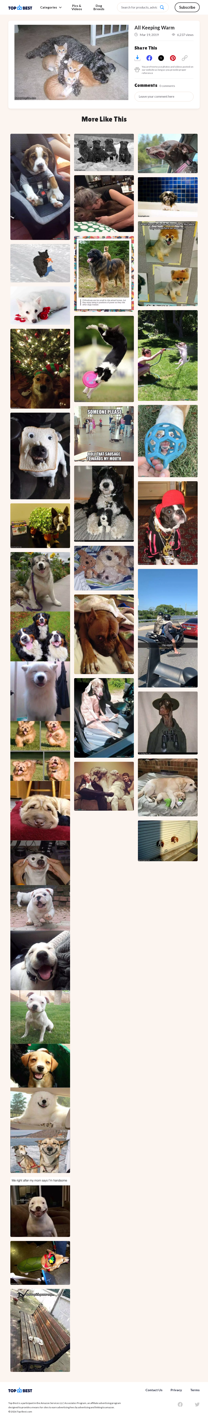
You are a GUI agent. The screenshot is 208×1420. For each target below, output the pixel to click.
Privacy (176, 1390)
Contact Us (153, 1390)
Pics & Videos (77, 7)
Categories (51, 7)
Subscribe (187, 7)
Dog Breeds (98, 7)
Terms (195, 1390)
